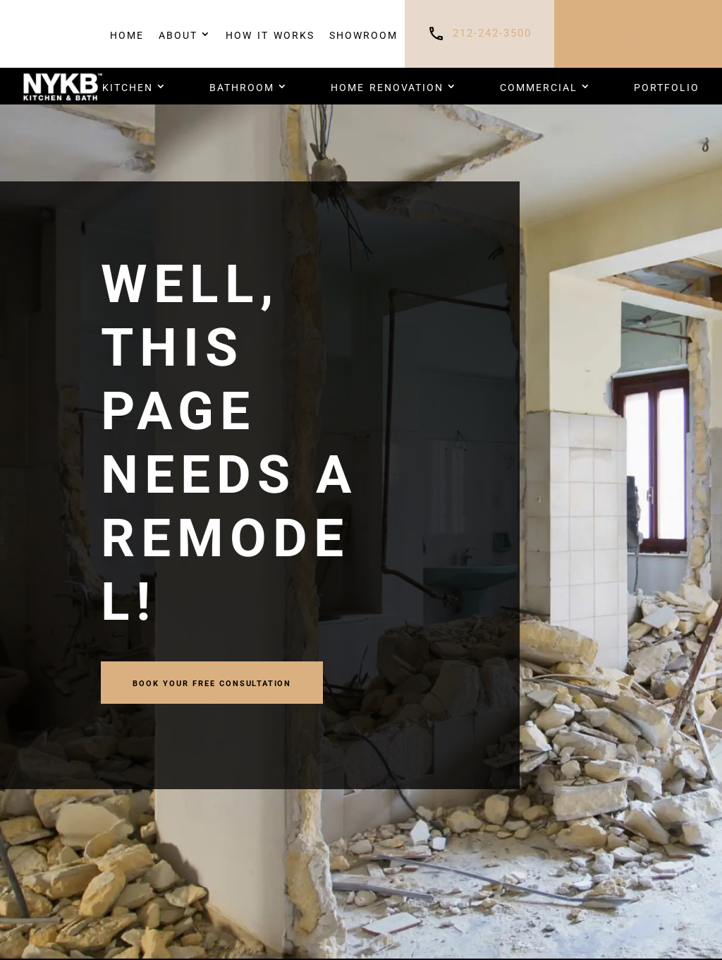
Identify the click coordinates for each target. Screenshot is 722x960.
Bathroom (241, 86)
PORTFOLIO (666, 86)
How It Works (270, 34)
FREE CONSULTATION (638, 33)
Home (127, 34)
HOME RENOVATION (387, 86)
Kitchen (127, 86)
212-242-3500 (492, 34)
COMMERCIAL (538, 86)
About (178, 34)
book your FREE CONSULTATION (212, 682)
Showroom (363, 34)
